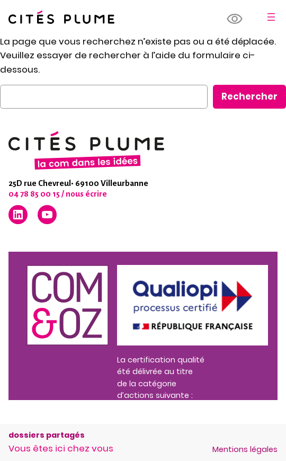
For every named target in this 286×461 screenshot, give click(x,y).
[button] (235, 19)
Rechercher (249, 96)
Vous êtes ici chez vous (60, 448)
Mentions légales (245, 449)
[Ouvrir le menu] (271, 17)
